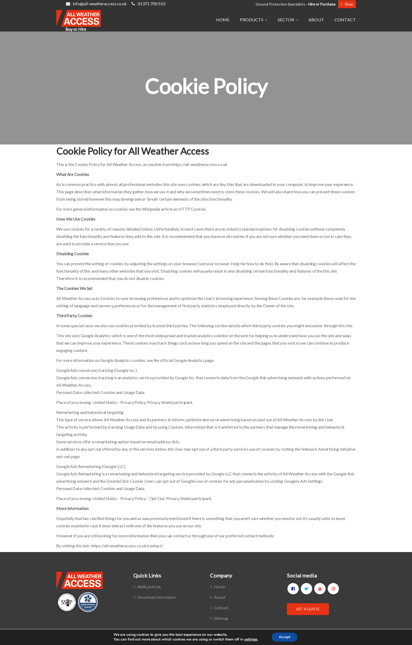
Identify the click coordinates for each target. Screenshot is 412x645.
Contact (221, 607)
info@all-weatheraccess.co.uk (96, 3)
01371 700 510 (148, 3)
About (219, 597)
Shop (347, 4)
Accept (284, 636)
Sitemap (221, 618)
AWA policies (149, 586)
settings (250, 639)
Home (219, 586)
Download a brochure (156, 597)
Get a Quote (308, 609)
